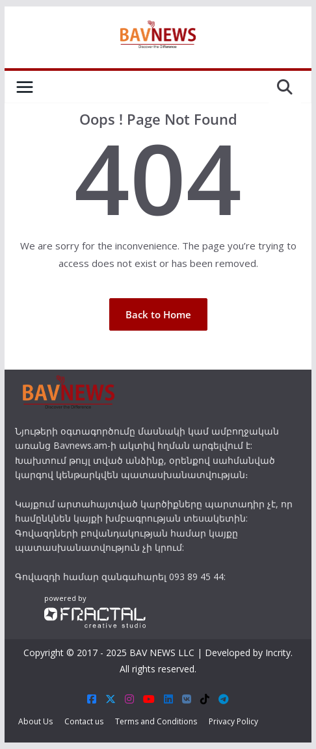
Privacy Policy (233, 721)
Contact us (83, 721)
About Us (35, 721)
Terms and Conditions (156, 721)
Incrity (278, 652)
